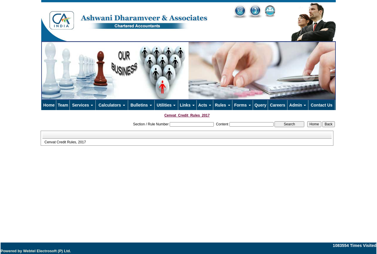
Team (63, 105)
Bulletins (141, 105)
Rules (222, 105)
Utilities (166, 105)
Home (49, 105)
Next (308, 76)
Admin (297, 105)
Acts (204, 105)
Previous (65, 76)
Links (187, 105)
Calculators (111, 105)
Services (82, 105)
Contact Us (322, 105)
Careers (277, 105)
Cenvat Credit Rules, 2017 (65, 142)
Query (260, 105)
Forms (242, 105)
